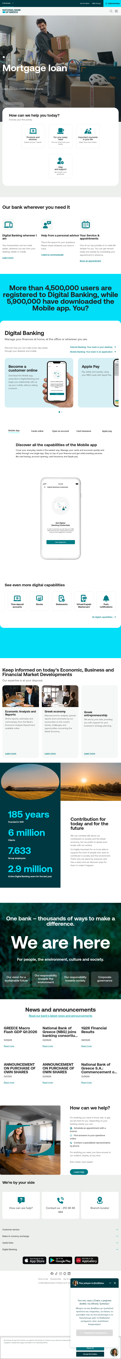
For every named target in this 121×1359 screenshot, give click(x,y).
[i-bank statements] (61, 601)
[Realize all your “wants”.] (33, 136)
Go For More (84, 3)
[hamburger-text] (116, 11)
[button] (4, 57)
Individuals (8, 3)
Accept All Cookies (90, 1354)
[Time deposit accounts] (17, 601)
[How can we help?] (21, 1205)
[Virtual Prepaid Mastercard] (84, 601)
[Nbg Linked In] (69, 1273)
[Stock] (39, 601)
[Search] (111, 11)
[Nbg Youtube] (64, 1273)
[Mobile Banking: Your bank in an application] (93, 351)
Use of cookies (69, 1279)
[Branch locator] (100, 1205)
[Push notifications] (106, 601)
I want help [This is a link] (79, 1172)
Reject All (90, 1348)
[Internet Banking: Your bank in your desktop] (93, 347)
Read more (9, 1046)
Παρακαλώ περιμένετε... (94, 1333)
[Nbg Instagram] (60, 1273)
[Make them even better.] (88, 136)
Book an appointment (90, 261)
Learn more (7, 258)
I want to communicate (52, 254)
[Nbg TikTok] (56, 1273)
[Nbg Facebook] (52, 1273)
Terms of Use (43, 1279)
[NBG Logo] (11, 11)
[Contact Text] (60, 1205)
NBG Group (96, 3)
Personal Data (55, 1279)
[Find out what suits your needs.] (60, 136)
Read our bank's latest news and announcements (60, 1015)
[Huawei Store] (86, 1260)
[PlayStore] (60, 1260)
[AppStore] (34, 1260)
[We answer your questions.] (60, 166)
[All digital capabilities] (104, 617)
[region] (60, 1348)
